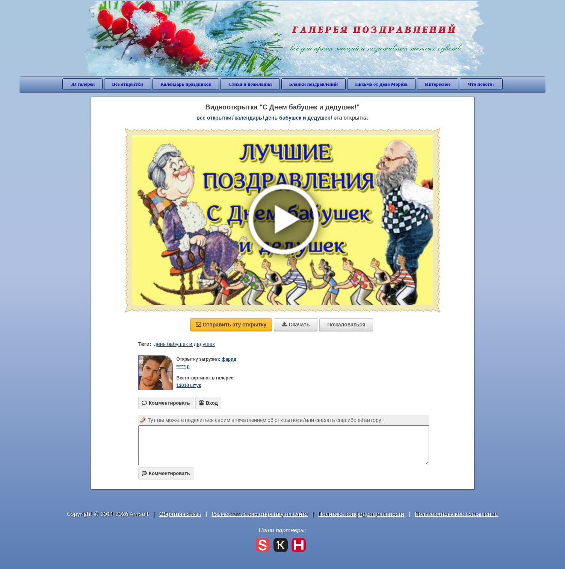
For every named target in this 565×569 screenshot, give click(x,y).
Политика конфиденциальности (361, 514)
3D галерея (82, 84)
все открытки (213, 118)
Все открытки (127, 84)
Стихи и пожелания (250, 84)
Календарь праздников (185, 84)
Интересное (437, 84)
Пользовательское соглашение (456, 514)
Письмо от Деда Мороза (381, 84)
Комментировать (166, 473)
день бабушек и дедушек (184, 344)
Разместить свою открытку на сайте (259, 514)
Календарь (248, 118)
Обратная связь (180, 514)
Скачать (296, 325)
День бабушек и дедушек (297, 118)
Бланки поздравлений (313, 84)
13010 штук (188, 385)
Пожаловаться (346, 325)
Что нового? (481, 84)
